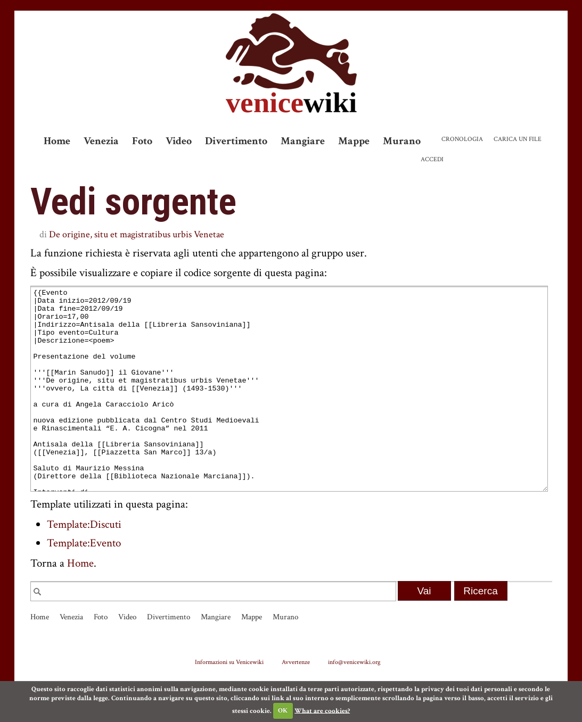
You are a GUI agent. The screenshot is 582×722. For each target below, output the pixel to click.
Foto (142, 141)
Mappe (354, 141)
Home (57, 141)
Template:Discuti (84, 564)
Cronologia (462, 139)
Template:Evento (84, 583)
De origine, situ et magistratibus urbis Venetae (136, 234)
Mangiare (303, 141)
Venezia (101, 141)
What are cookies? (322, 710)
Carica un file (518, 139)
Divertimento (236, 141)
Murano (402, 141)
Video (179, 141)
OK (283, 710)
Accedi (432, 159)
